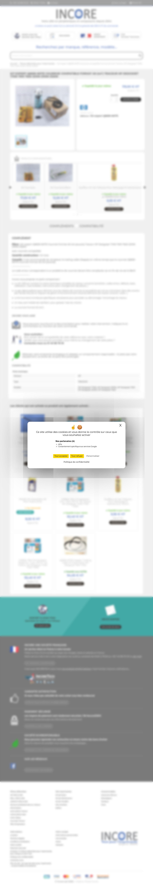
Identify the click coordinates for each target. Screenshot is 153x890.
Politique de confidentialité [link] (76, 462)
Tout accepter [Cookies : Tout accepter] (61, 456)
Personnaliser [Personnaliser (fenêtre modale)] (92, 456)
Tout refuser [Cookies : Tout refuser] (77, 456)
